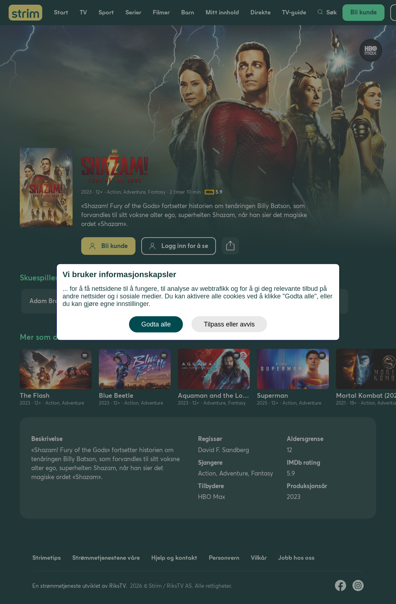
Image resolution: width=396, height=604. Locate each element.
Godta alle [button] (156, 324)
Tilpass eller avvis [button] (229, 324)
